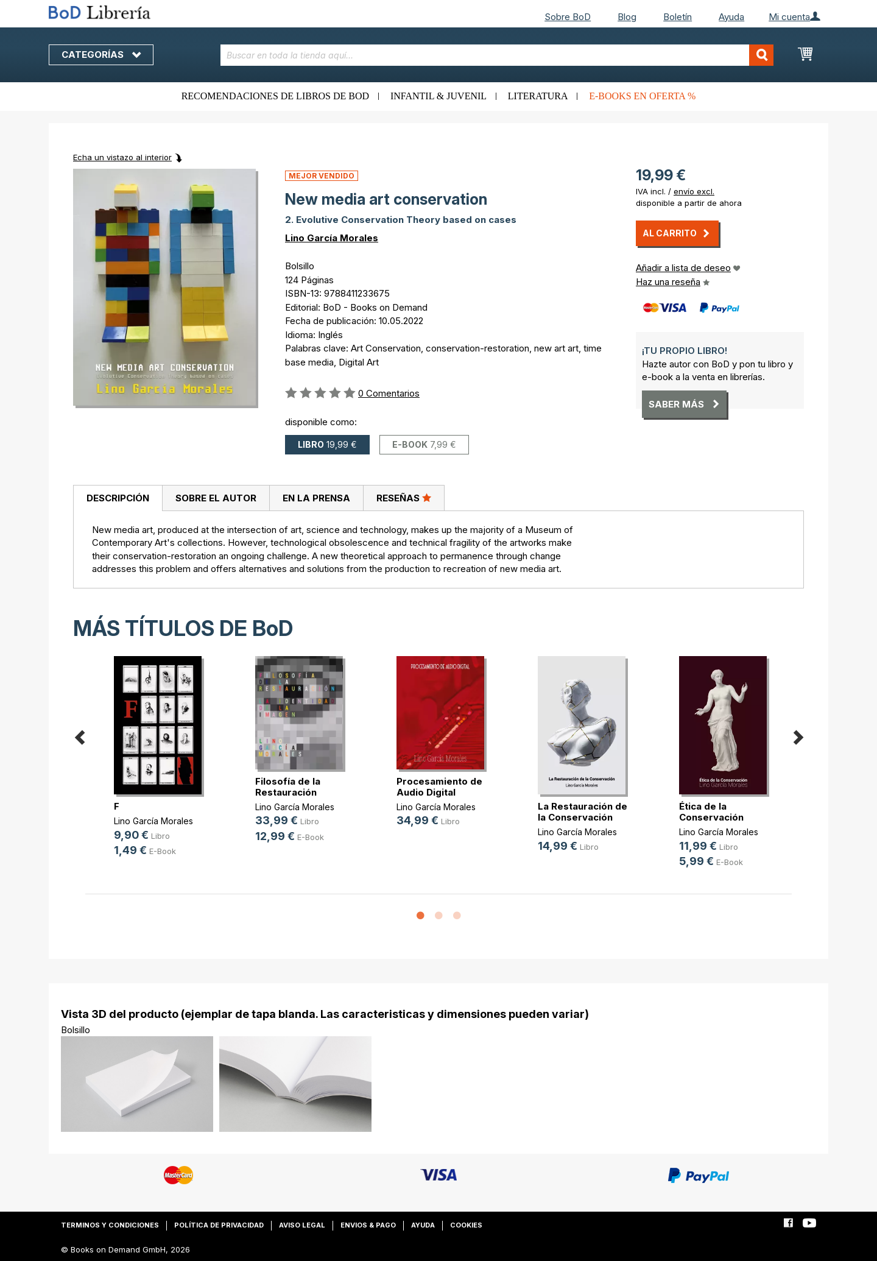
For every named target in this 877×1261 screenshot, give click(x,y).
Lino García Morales (331, 238)
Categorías (101, 54)
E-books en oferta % (642, 96)
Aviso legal (302, 1225)
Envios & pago (368, 1225)
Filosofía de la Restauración (287, 786)
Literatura (538, 96)
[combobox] (497, 55)
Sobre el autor (215, 498)
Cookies (466, 1225)
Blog (627, 17)
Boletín (677, 17)
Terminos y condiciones (110, 1225)
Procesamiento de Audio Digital (439, 786)
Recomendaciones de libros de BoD (275, 96)
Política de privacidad (219, 1225)
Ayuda (731, 17)
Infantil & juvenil (438, 96)
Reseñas (403, 497)
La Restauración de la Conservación (582, 811)
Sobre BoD (567, 17)
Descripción (117, 498)
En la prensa (316, 498)
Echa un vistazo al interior (122, 157)
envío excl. (694, 191)
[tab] (117, 498)
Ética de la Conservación (711, 811)
